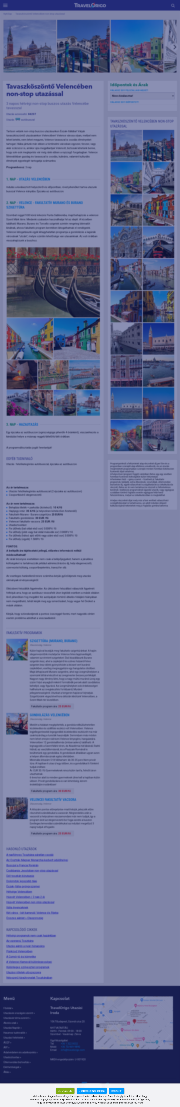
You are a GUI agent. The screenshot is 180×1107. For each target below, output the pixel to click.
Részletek (116, 1090)
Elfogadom (65, 1090)
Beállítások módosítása (92, 1090)
